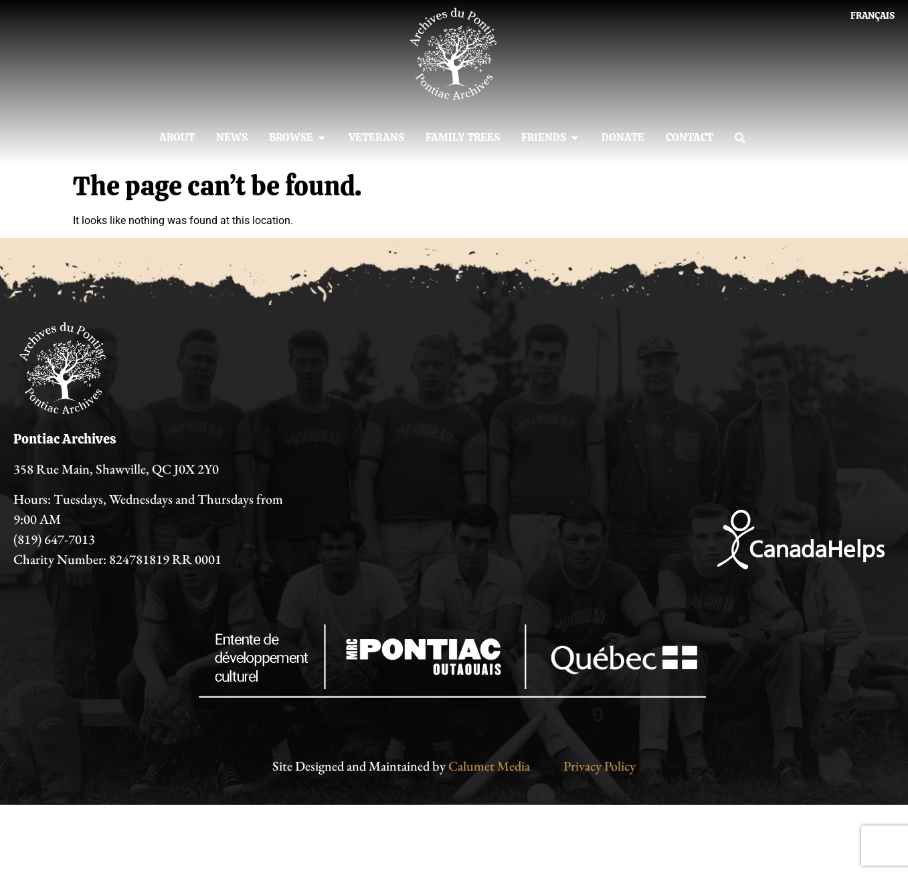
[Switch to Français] (872, 15)
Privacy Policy (599, 766)
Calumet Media (489, 766)
